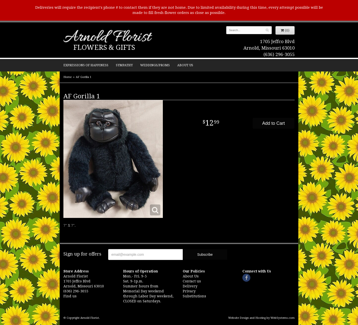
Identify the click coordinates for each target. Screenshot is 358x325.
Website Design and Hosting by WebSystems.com (261, 318)
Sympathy (124, 65)
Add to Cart (273, 123)
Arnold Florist (107, 37)
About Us (185, 65)
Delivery (190, 286)
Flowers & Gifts (104, 47)
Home (67, 77)
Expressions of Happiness (85, 65)
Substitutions (194, 296)
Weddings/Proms (155, 65)
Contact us (192, 281)
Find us (70, 296)
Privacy (189, 291)
